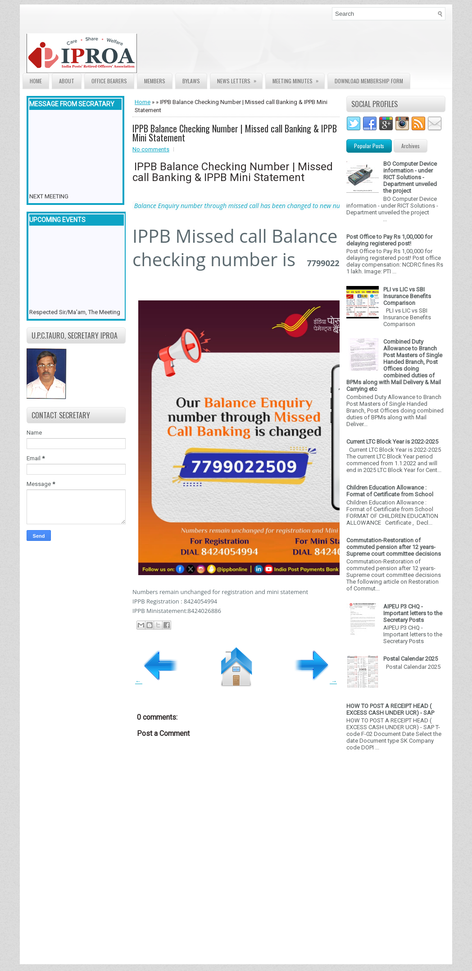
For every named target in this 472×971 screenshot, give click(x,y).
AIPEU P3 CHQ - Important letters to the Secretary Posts (412, 613)
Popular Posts (369, 146)
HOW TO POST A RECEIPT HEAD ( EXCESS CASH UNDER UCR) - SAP (390, 709)
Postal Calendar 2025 (410, 658)
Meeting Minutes (298, 79)
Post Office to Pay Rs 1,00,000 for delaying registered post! (389, 240)
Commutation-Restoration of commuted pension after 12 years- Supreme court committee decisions (393, 547)
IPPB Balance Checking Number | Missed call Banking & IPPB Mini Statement (234, 133)
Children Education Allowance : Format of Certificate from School (389, 491)
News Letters (239, 79)
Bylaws (191, 81)
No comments (150, 149)
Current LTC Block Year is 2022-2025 (392, 441)
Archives (410, 146)
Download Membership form (369, 81)
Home (36, 81)
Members (154, 81)
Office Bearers (109, 81)
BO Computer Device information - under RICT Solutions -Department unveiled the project (410, 177)
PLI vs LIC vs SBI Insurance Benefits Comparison (407, 296)
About (66, 81)
